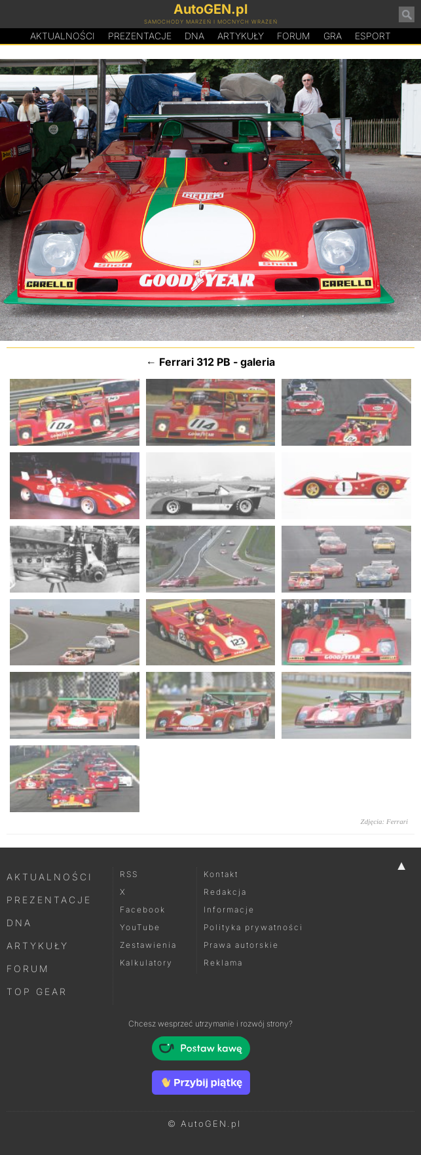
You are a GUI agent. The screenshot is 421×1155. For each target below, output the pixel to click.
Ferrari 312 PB (194, 361)
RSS (129, 874)
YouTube (140, 927)
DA (194, 36)
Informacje (229, 909)
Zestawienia (148, 945)
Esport (373, 35)
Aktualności (62, 35)
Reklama (223, 963)
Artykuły (240, 35)
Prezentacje (140, 35)
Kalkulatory (146, 963)
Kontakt (221, 874)
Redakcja (225, 892)
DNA (19, 922)
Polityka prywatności (253, 927)
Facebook (143, 909)
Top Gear (37, 991)
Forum (293, 35)
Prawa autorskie (241, 945)
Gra (332, 35)
